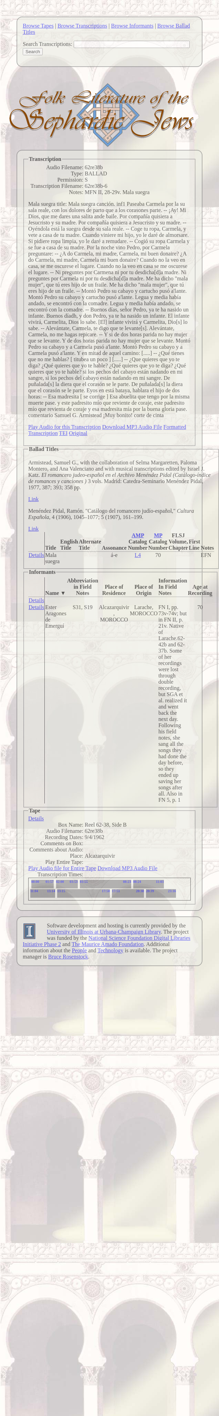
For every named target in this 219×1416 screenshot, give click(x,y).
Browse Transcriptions (82, 26)
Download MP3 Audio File (132, 427)
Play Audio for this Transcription (64, 427)
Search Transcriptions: (47, 44)
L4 (138, 555)
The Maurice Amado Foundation (108, 944)
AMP (138, 535)
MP (158, 535)
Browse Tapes (38, 26)
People (79, 950)
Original (78, 433)
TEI (63, 433)
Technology (110, 950)
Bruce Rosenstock (68, 957)
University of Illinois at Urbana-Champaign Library (104, 932)
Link (33, 499)
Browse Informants (132, 26)
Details (36, 555)
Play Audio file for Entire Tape (62, 868)
